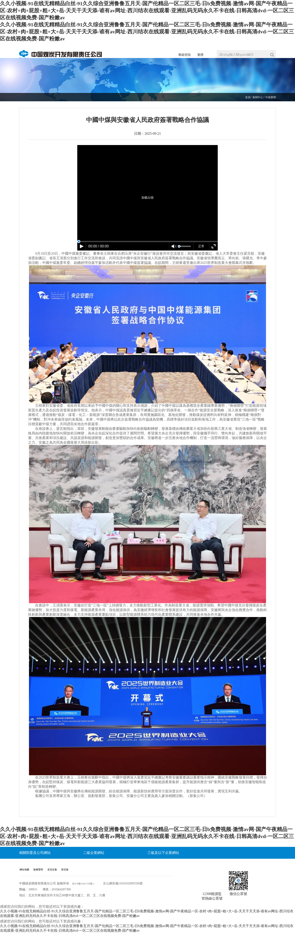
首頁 (244, 97)
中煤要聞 (270, 97)
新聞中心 (255, 97)
